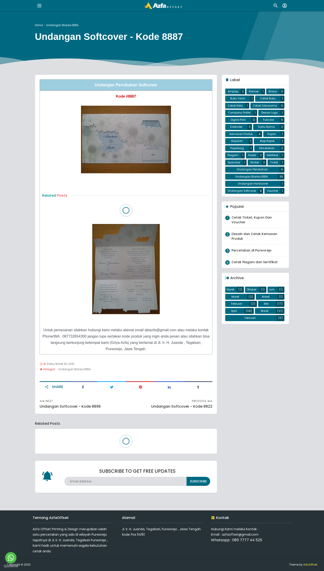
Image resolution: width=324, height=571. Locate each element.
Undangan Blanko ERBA (74, 369)
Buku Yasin (237, 98)
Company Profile (239, 112)
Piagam (232, 155)
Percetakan (266, 148)
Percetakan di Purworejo (252, 250)
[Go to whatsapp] (10, 557)
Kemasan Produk (241, 134)
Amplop (233, 91)
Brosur (273, 91)
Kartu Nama (266, 127)
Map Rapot (267, 141)
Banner (254, 91)
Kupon (272, 134)
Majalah (237, 141)
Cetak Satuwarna (265, 105)
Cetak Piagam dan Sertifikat (255, 262)
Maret (230, 289)
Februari (236, 304)
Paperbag (237, 148)
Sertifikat (272, 155)
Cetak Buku (268, 98)
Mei (266, 304)
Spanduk (234, 162)
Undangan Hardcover (253, 183)
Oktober (251, 289)
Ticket (274, 162)
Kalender (236, 127)
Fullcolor (268, 120)
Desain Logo (269, 112)
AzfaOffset (310, 564)
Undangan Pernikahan (252, 169)
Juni (271, 289)
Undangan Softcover (242, 191)
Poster (252, 155)
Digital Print (238, 120)
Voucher (272, 191)
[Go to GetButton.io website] (11, 566)
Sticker (254, 162)
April (234, 311)
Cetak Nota (235, 105)
